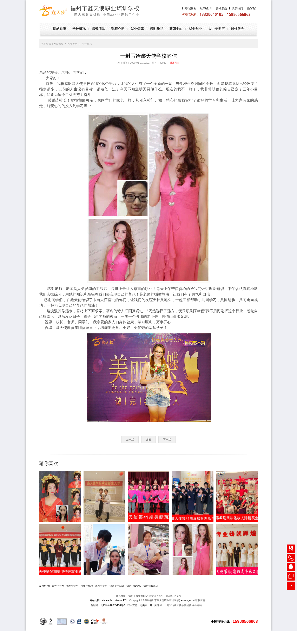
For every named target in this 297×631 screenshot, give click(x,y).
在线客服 (291, 576)
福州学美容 (101, 585)
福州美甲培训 (117, 585)
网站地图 (95, 600)
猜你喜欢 (48, 463)
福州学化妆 (87, 585)
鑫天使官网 (58, 585)
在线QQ (291, 567)
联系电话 (291, 558)
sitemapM (107, 600)
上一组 (130, 439)
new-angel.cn (187, 600)
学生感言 (87, 43)
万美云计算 (146, 605)
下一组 (167, 439)
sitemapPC (120, 600)
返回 (148, 439)
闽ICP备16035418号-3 (113, 605)
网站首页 (59, 43)
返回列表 (174, 62)
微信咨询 (291, 549)
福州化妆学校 (133, 585)
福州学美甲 (72, 585)
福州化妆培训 (150, 585)
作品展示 (72, 43)
